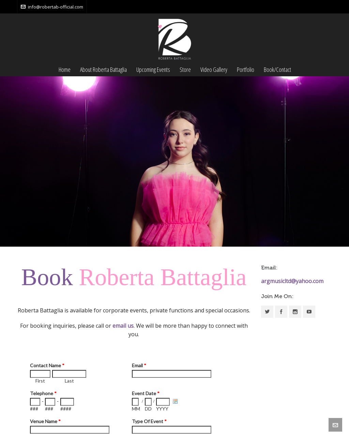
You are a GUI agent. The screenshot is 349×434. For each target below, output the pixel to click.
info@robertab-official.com (52, 7)
